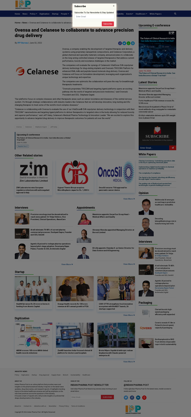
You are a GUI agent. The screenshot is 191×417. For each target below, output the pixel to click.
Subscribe (107, 24)
